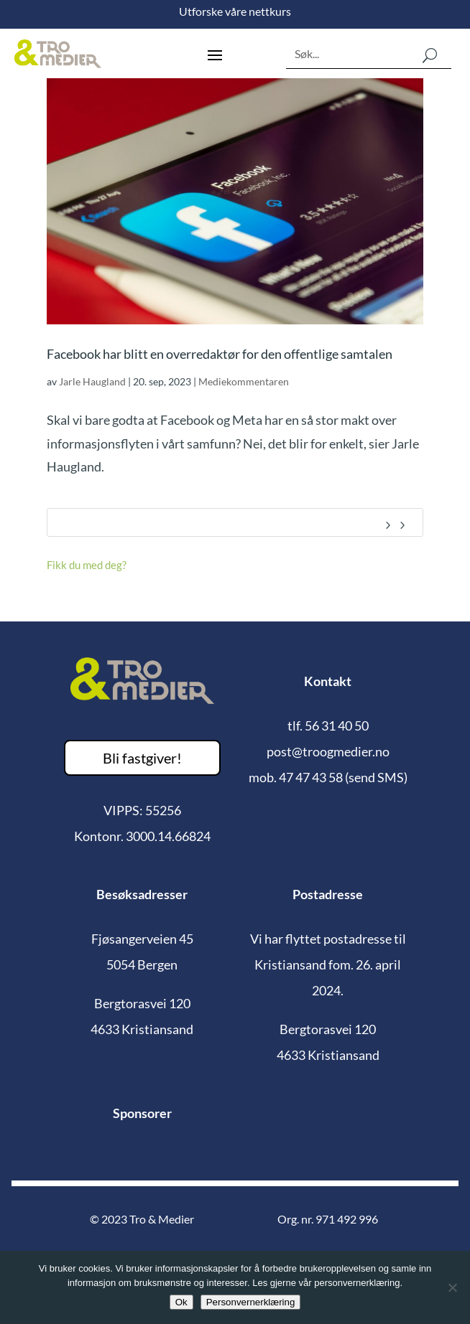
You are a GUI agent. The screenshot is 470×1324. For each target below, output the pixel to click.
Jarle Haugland (92, 381)
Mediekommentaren (243, 381)
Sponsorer (142, 1113)
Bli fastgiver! (142, 757)
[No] (452, 1287)
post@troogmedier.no (328, 751)
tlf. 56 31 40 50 (328, 725)
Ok (181, 1302)
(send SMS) (376, 777)
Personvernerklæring (250, 1302)
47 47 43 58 (311, 777)
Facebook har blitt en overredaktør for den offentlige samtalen (219, 354)
